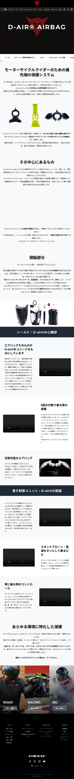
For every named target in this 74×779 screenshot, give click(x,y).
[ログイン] (68, 9)
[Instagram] (39, 761)
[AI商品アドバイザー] (64, 9)
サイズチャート (9, 734)
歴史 (65, 731)
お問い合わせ (9, 728)
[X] (35, 761)
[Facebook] (30, 761)
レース (7, 57)
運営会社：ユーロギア (37, 776)
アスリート (65, 734)
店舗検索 (64, 728)
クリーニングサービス (46, 728)
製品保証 (9, 742)
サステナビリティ (65, 737)
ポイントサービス (46, 736)
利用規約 (27, 731)
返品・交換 (9, 737)
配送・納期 (9, 740)
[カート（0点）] (72, 9)
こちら (19, 475)
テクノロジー (64, 740)
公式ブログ (46, 9)
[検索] (60, 9)
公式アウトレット (55, 9)
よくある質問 (9, 731)
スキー (42, 57)
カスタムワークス (28, 9)
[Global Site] (37, 766)
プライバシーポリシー (28, 728)
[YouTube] (44, 761)
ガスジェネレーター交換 (57, 57)
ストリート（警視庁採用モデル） (25, 57)
